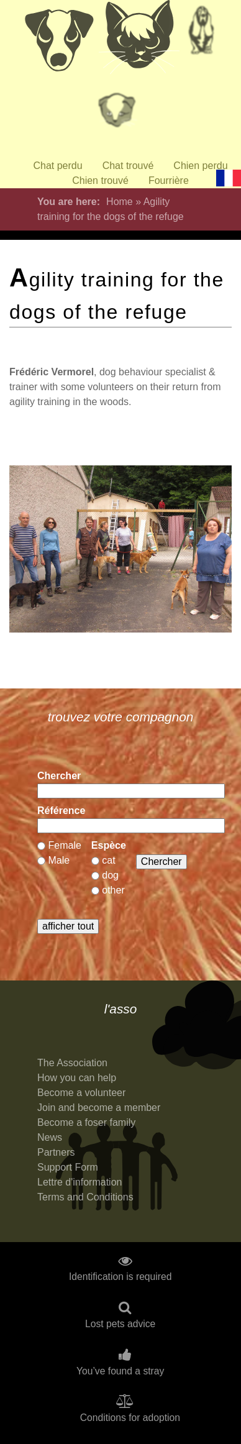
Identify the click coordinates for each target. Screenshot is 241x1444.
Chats (139, 40)
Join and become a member (98, 1107)
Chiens (58, 40)
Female (64, 845)
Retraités (201, 34)
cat (108, 860)
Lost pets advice (120, 1324)
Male (59, 860)
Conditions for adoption (130, 1418)
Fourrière (168, 180)
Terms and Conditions (85, 1197)
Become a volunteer (81, 1092)
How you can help (76, 1077)
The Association (72, 1063)
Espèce (108, 845)
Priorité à (120, 115)
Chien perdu (200, 165)
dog (110, 875)
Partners (56, 1152)
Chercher (59, 775)
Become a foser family (86, 1122)
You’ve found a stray (120, 1371)
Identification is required (120, 1277)
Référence (61, 810)
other (113, 890)
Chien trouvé (100, 180)
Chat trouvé (128, 165)
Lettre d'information (79, 1182)
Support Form (67, 1167)
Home (119, 201)
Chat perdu (57, 165)
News (49, 1137)
